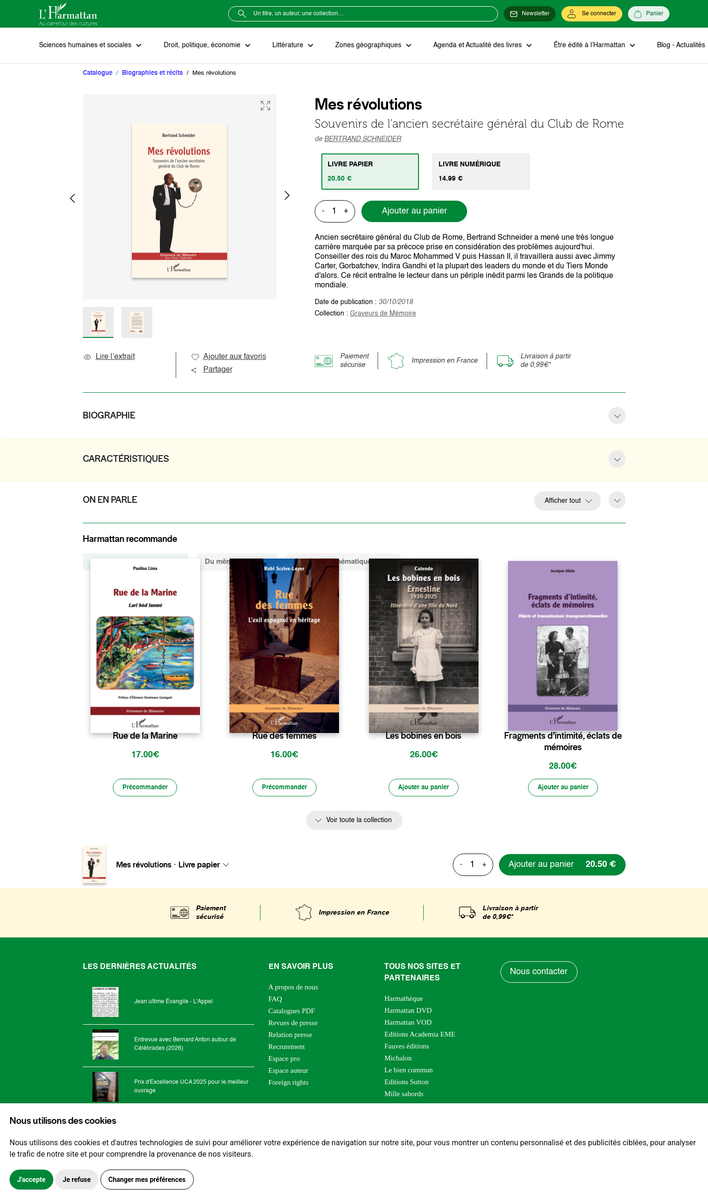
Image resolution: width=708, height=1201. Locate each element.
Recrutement (287, 1047)
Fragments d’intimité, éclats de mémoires (563, 742)
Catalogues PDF (292, 1012)
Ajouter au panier (414, 212)
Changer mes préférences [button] (147, 1179)
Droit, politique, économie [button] (201, 45)
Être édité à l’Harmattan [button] (585, 45)
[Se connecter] (591, 13)
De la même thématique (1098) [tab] (343, 562)
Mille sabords (403, 1095)
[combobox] (207, 865)
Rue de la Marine (145, 737)
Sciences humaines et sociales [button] (86, 45)
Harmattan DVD (408, 1011)
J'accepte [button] (31, 1179)
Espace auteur (289, 1071)
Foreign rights (289, 1083)
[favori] (194, 718)
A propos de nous (294, 988)
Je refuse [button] (77, 1179)
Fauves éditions (406, 1047)
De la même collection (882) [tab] (135, 562)
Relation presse (290, 1035)
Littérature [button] (286, 45)
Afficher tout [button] (563, 502)
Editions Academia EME (419, 1035)
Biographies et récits (152, 74)
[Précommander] (145, 789)
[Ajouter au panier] (424, 789)
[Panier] (648, 13)
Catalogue (97, 74)
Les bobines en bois (423, 737)
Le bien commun (408, 1071)
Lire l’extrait (109, 358)
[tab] (370, 172)
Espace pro (284, 1059)
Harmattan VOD (407, 1023)
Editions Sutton (406, 1083)
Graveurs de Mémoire (383, 314)
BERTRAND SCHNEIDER (362, 139)
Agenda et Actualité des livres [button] (474, 45)
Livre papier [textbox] (199, 865)
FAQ (275, 1000)
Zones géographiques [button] (366, 45)
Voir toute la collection (359, 821)
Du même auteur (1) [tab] (237, 562)
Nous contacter (539, 973)
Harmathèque (403, 999)
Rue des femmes (284, 737)
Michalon (398, 1059)
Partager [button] (211, 371)
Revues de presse (293, 1024)
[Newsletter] (530, 13)
